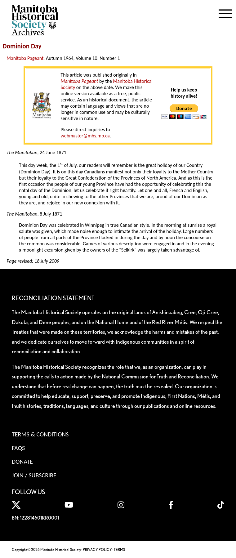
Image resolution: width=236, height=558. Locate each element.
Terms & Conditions (40, 434)
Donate (22, 461)
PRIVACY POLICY (97, 549)
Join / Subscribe (34, 475)
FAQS (18, 448)
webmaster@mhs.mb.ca (84, 136)
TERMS (119, 549)
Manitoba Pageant (25, 58)
